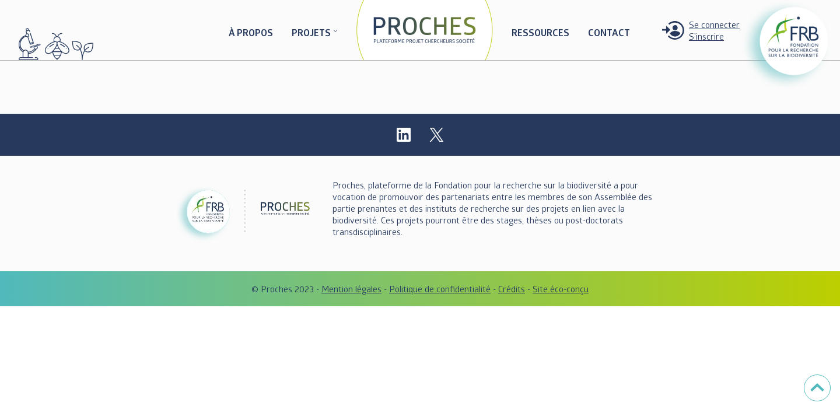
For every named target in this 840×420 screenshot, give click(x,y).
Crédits (511, 289)
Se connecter (714, 24)
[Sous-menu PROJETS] (335, 30)
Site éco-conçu (561, 289)
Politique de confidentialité (440, 289)
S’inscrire (706, 36)
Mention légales (351, 289)
